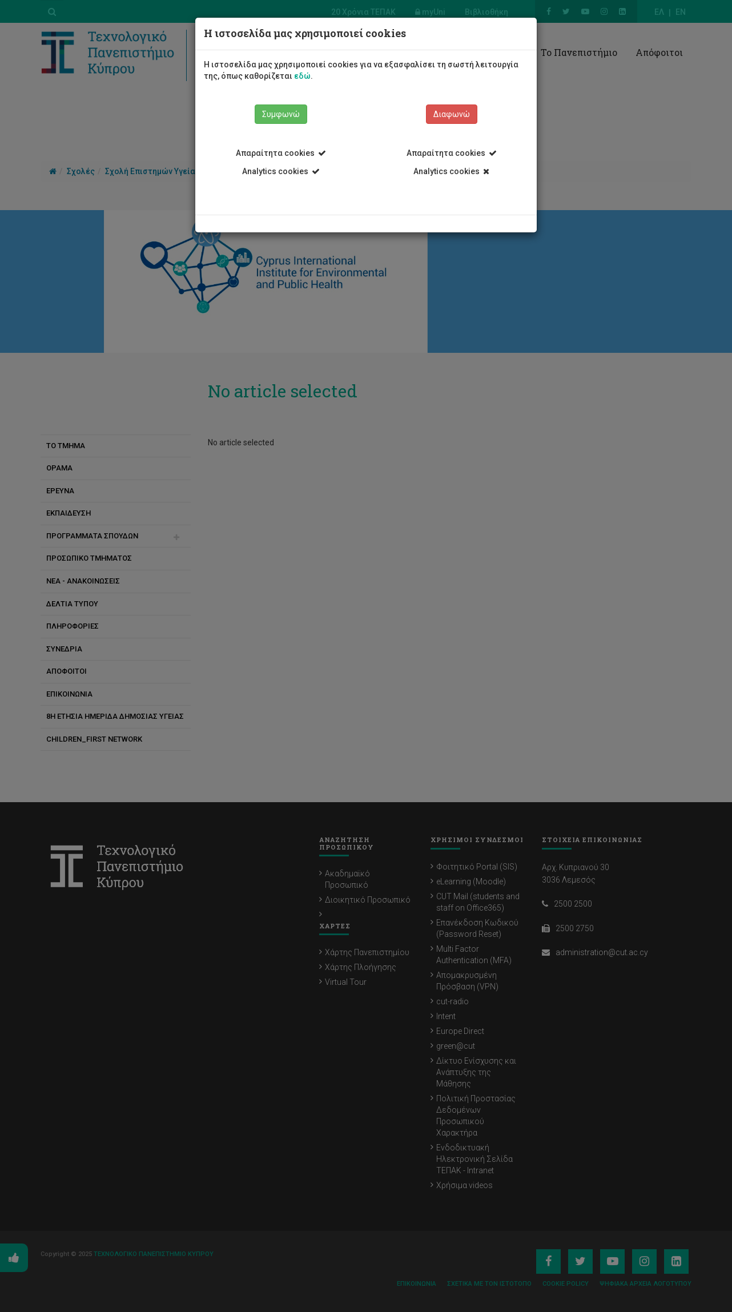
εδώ (302, 76)
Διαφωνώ (451, 114)
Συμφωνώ (281, 114)
